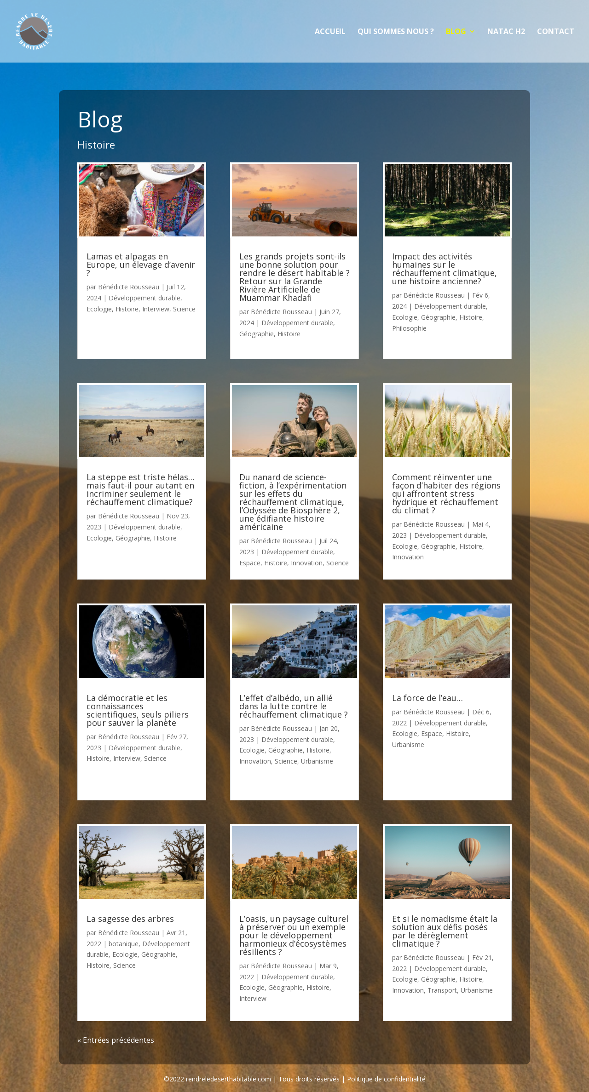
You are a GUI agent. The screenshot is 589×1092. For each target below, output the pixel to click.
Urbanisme (317, 761)
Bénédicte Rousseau (128, 286)
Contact (555, 32)
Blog (456, 32)
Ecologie (99, 309)
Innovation (307, 562)
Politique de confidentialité (386, 1079)
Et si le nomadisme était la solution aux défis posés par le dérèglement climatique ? (444, 931)
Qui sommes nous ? (396, 32)
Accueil (330, 32)
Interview (155, 309)
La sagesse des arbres (130, 918)
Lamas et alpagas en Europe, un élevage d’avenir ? (141, 264)
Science (184, 309)
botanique (124, 943)
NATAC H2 (506, 32)
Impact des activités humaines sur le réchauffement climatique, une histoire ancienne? (444, 269)
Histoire (127, 309)
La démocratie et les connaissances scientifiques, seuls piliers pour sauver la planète (138, 710)
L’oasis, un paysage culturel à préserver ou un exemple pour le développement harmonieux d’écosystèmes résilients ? (293, 935)
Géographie (132, 538)
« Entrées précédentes (115, 1040)
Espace (249, 562)
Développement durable (144, 297)
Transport (442, 990)
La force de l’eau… (427, 697)
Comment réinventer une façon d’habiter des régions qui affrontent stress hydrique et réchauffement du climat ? (446, 493)
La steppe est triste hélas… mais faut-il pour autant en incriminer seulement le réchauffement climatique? (141, 489)
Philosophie (409, 328)
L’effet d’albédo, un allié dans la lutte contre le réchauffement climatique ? (293, 706)
